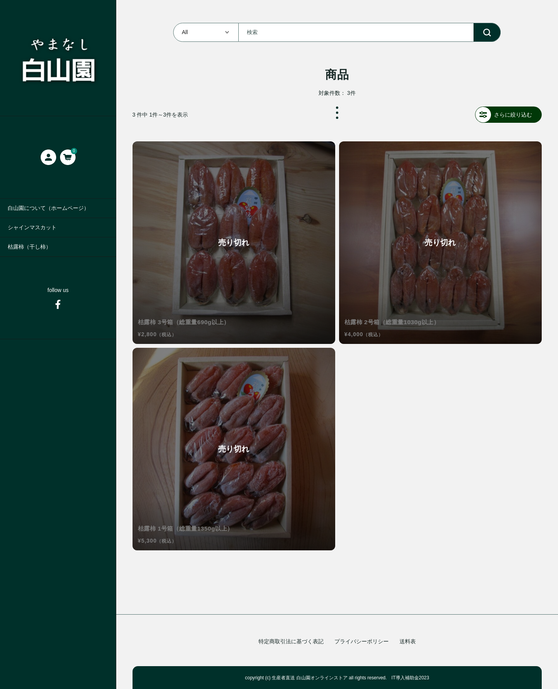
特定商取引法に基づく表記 (291, 641)
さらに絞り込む (503, 114)
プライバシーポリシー (361, 641)
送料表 (408, 641)
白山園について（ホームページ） (48, 208)
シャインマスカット (32, 227)
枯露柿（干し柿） (29, 247)
